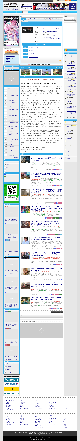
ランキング (74, 0)
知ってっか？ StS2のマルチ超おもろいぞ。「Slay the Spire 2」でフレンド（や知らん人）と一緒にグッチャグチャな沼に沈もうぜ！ (11, 272)
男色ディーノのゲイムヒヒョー (13, 103)
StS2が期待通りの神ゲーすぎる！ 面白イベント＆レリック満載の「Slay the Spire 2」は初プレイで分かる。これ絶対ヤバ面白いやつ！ (11, 289)
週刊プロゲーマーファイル (13, 95)
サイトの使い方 (19, 0)
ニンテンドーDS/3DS (24, 415)
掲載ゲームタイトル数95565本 (11, 8)
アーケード (64, 415)
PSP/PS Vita (65, 399)
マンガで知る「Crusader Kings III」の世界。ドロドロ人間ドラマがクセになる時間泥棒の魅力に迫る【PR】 (11, 236)
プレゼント (8, 164)
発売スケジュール (24, 406)
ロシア (49, 38)
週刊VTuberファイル (11, 100)
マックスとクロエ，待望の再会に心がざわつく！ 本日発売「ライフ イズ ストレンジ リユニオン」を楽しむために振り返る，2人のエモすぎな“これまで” (11, 253)
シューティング (66, 422)
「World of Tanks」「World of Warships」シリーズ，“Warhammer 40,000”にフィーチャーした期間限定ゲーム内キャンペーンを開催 (46, 284)
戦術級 (52, 38)
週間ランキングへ (73, 115)
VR (41, 11)
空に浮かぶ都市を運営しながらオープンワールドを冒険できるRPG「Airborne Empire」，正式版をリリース (71, 76)
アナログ (59, 11)
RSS (4, 0)
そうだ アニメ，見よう (12, 120)
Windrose (68, 134)
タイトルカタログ (24, 408)
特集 (7, 59)
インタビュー (9, 405)
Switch (25, 12)
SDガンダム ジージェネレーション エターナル (71, 127)
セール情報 (37, 421)
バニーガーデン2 (70, 131)
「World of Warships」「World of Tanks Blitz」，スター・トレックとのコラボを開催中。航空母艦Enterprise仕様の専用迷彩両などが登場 (46, 208)
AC (53, 11)
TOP (6, 11)
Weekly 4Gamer (10, 90)
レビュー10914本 (8, 9)
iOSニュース (37, 416)
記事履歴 (67, 0)
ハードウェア (47, 11)
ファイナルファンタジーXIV (71, 143)
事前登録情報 (38, 419)
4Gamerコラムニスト (12, 136)
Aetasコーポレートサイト (11, 372)
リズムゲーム (66, 424)
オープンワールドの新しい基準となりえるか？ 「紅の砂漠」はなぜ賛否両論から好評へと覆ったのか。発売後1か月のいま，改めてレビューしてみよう (71, 64)
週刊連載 (8, 406)
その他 (64, 425)
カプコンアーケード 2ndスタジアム (71, 151)
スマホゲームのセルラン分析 (13, 107)
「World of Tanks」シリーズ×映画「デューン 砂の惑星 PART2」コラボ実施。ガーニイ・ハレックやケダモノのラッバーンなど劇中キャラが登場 (45, 223)
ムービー (8, 61)
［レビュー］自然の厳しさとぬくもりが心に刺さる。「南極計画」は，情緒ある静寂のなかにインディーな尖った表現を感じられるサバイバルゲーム (11, 305)
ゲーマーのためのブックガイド (13, 123)
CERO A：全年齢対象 (47, 37)
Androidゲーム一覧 (39, 427)
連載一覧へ (16, 157)
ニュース (8, 58)
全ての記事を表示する (57, 312)
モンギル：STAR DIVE (71, 123)
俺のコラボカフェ (11, 131)
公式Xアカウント (10, 0)
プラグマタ (69, 155)
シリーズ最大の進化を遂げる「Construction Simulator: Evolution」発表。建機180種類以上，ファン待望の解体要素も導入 (71, 106)
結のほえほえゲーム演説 (12, 126)
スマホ (30, 11)
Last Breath (69, 138)
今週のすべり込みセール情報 (13, 110)
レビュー (8, 402)
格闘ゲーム (65, 419)
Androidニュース (38, 418)
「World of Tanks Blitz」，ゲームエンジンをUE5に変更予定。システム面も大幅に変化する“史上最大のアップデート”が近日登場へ (46, 175)
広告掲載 (48, 437)
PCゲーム (8, 174)
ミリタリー (45, 38)
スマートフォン (37, 415)
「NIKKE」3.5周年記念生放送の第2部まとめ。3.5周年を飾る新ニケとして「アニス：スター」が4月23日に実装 (71, 94)
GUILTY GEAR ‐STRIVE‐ (71, 146)
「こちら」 (47, 433)
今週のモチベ (10, 93)
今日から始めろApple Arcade (13, 128)
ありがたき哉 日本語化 (12, 146)
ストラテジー (45, 35)
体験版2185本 (15, 9)
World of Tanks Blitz (33, 47)
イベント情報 (66, 418)
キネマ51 (9, 152)
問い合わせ (26, 0)
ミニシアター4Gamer (12, 141)
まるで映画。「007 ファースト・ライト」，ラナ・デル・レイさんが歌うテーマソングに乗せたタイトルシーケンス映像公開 (71, 82)
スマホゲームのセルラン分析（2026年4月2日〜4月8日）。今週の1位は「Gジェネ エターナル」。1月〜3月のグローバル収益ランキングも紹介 (71, 112)
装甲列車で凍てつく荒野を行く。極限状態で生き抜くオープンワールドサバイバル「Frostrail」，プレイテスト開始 (71, 88)
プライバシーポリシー (10, 363)
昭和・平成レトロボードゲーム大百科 (13, 134)
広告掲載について (9, 369)
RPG (52, 35)
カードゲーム (66, 421)
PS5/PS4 (19, 11)
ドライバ (8, 170)
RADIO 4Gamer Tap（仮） (12, 117)
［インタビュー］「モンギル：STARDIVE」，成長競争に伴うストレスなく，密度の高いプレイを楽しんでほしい (11, 341)
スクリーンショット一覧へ (57, 67)
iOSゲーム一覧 (38, 425)
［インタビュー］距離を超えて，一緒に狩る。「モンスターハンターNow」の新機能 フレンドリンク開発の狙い (11, 358)
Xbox (14, 11)
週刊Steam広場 (10, 112)
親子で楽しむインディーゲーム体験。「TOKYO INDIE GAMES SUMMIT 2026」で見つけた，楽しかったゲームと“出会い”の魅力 (11, 219)
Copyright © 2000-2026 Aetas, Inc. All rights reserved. (40, 439)
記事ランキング (9, 409)
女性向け (36, 11)
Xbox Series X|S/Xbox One (11, 176)
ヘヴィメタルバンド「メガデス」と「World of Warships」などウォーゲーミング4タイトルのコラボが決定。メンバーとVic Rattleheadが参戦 (46, 254)
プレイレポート (38, 402)
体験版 (7, 403)
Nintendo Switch (9, 180)
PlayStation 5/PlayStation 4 (11, 178)
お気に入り (62, 0)
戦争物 (56, 38)
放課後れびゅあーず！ (12, 155)
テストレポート (52, 418)
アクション (55, 35)
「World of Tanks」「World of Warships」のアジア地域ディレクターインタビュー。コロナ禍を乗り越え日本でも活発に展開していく (46, 191)
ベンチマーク (52, 424)
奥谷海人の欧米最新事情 (12, 88)
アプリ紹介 (37, 422)
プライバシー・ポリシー (40, 437)
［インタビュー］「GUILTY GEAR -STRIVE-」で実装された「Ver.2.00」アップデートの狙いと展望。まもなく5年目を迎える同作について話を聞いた (11, 324)
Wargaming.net (45, 31)
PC (9, 11)
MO (49, 35)
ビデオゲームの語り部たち (13, 139)
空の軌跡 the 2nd (70, 158)
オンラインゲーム (10, 400)
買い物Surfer (10, 144)
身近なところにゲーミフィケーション (13, 150)
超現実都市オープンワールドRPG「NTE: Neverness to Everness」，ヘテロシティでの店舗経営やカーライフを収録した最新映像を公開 (71, 100)
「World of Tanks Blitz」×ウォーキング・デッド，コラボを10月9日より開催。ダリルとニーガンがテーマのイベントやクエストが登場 (46, 158)
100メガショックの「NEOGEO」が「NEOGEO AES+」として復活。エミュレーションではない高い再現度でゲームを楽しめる (71, 70)
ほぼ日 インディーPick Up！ (13, 115)
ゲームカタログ (66, 427)
